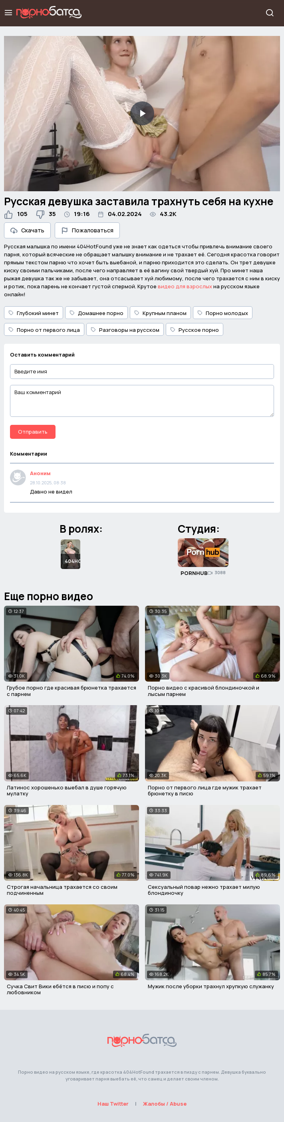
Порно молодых (222, 313)
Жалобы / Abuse (165, 1103)
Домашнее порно (96, 313)
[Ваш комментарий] (142, 401)
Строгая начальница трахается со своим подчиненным (62, 890)
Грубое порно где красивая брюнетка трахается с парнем (71, 691)
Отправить (33, 431)
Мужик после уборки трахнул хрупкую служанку (211, 986)
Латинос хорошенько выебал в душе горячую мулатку (67, 790)
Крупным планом (160, 313)
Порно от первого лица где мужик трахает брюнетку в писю (205, 790)
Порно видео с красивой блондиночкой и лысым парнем (203, 691)
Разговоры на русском (125, 329)
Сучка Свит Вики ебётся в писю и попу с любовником (60, 989)
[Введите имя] (142, 371)
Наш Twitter (113, 1103)
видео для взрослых (185, 286)
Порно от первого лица (44, 329)
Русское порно (194, 329)
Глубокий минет (33, 313)
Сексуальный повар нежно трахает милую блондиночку (204, 890)
